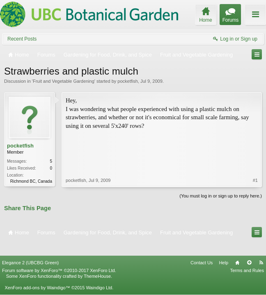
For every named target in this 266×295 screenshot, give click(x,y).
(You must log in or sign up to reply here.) (220, 195)
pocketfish (127, 81)
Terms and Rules (247, 256)
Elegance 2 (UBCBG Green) (30, 249)
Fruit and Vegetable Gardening (63, 81)
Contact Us (201, 249)
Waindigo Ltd (99, 274)
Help (223, 249)
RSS (261, 249)
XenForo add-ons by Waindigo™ (37, 274)
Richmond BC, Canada (31, 181)
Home (237, 249)
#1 (255, 145)
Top (249, 249)
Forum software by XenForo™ (59, 256)
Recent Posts (22, 39)
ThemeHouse (97, 262)
